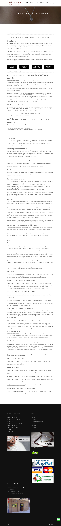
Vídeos (47, 2)
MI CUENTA (10, 429)
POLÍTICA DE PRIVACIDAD (13, 417)
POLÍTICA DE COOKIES (13, 425)
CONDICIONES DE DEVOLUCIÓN (15, 423)
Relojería (32, 2)
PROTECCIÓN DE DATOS (13, 427)
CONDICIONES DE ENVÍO (13, 421)
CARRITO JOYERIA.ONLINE (40, 2)
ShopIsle (8, 524)
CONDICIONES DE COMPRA (14, 419)
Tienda (27, 2)
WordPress (16, 524)
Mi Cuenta (34, 425)
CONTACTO (10, 431)
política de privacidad (23, 46)
